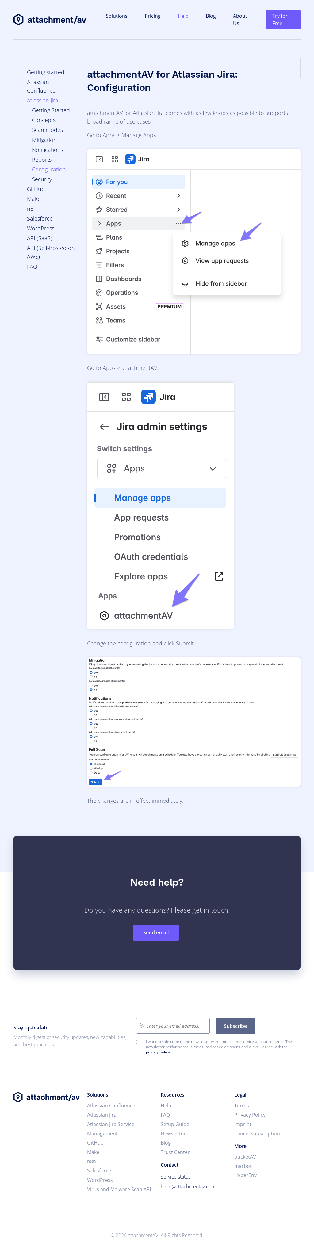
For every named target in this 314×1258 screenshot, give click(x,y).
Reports (42, 159)
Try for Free (280, 20)
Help (183, 16)
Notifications (47, 149)
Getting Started (51, 110)
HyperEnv (245, 1175)
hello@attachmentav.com (188, 1186)
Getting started (45, 72)
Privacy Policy (250, 1114)
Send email (156, 932)
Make (34, 198)
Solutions (117, 16)
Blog (211, 16)
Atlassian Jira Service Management (110, 1129)
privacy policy (158, 1052)
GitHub (36, 189)
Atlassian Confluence (111, 1105)
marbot (243, 1166)
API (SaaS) (39, 238)
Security (42, 179)
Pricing (153, 16)
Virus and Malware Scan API (119, 1189)
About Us (240, 20)
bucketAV (245, 1156)
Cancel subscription (257, 1133)
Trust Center (175, 1152)
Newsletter (173, 1133)
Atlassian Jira (42, 100)
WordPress (40, 228)
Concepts (44, 120)
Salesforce (40, 218)
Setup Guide (175, 1124)
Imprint (242, 1124)
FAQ (32, 266)
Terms (241, 1105)
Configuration (49, 169)
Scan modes (47, 129)
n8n (32, 208)
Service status (175, 1176)
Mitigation (44, 140)
